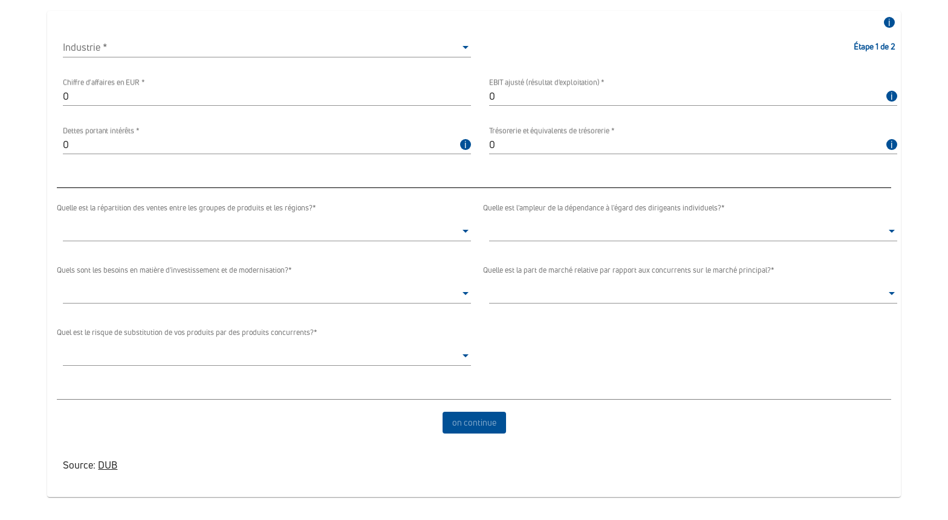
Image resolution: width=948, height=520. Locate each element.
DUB (107, 465)
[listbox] (267, 47)
